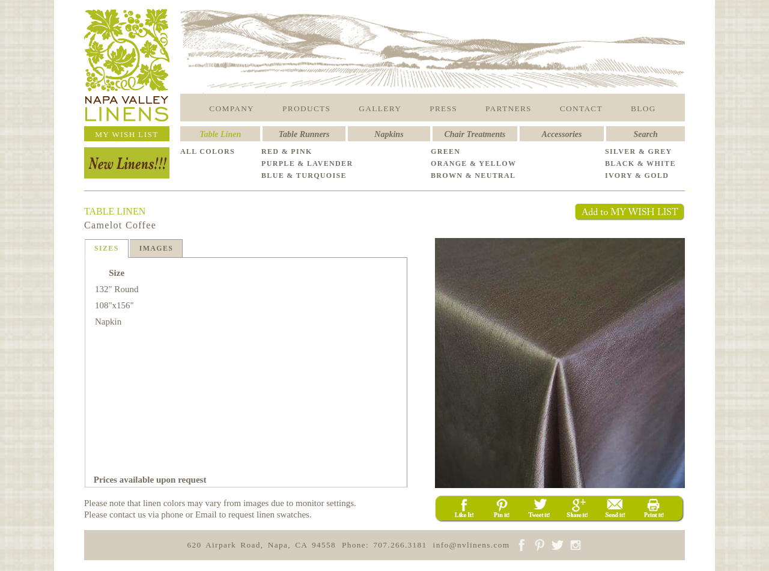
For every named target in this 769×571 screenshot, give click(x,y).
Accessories (562, 134)
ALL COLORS (207, 151)
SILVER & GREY (638, 151)
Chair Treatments (475, 134)
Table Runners (304, 134)
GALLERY (380, 108)
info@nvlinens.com (471, 544)
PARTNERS (508, 108)
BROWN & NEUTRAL (473, 175)
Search (645, 134)
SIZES (106, 248)
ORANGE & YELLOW (473, 163)
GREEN (445, 151)
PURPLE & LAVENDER (307, 163)
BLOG (643, 108)
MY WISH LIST (127, 134)
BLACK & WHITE (640, 163)
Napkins (388, 134)
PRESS (443, 108)
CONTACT (581, 108)
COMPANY (231, 108)
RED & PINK (286, 151)
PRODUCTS (306, 108)
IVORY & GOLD (637, 175)
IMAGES (156, 248)
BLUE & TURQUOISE (304, 175)
